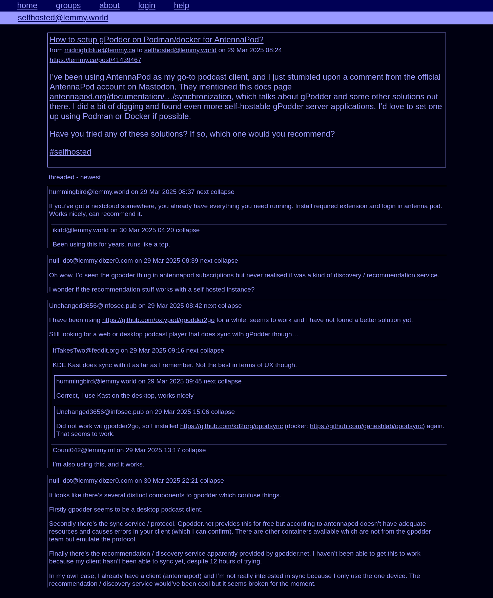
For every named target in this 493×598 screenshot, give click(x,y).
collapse (222, 191)
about (109, 5)
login (147, 5)
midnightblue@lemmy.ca (99, 50)
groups (68, 5)
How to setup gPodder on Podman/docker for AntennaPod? (157, 39)
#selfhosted (70, 151)
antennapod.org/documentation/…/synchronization (140, 96)
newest (90, 177)
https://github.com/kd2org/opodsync (231, 426)
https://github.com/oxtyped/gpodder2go (158, 319)
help (181, 5)
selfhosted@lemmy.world (63, 17)
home (27, 5)
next (203, 191)
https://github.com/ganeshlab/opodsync (366, 426)
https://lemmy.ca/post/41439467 (96, 59)
